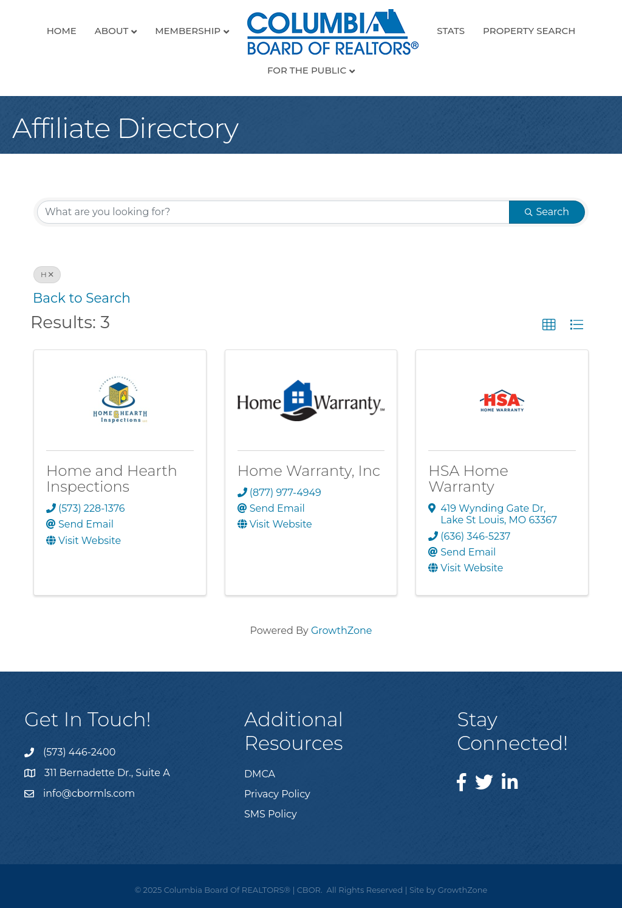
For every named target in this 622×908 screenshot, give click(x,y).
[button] (549, 325)
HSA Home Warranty (468, 478)
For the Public (306, 70)
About (111, 30)
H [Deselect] (47, 274)
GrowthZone (341, 630)
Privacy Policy (277, 794)
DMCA (259, 774)
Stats (451, 30)
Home (62, 30)
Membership (187, 30)
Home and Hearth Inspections (111, 478)
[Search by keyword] (273, 212)
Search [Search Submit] (547, 212)
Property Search (529, 30)
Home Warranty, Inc (309, 471)
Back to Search (82, 298)
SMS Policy (270, 814)
